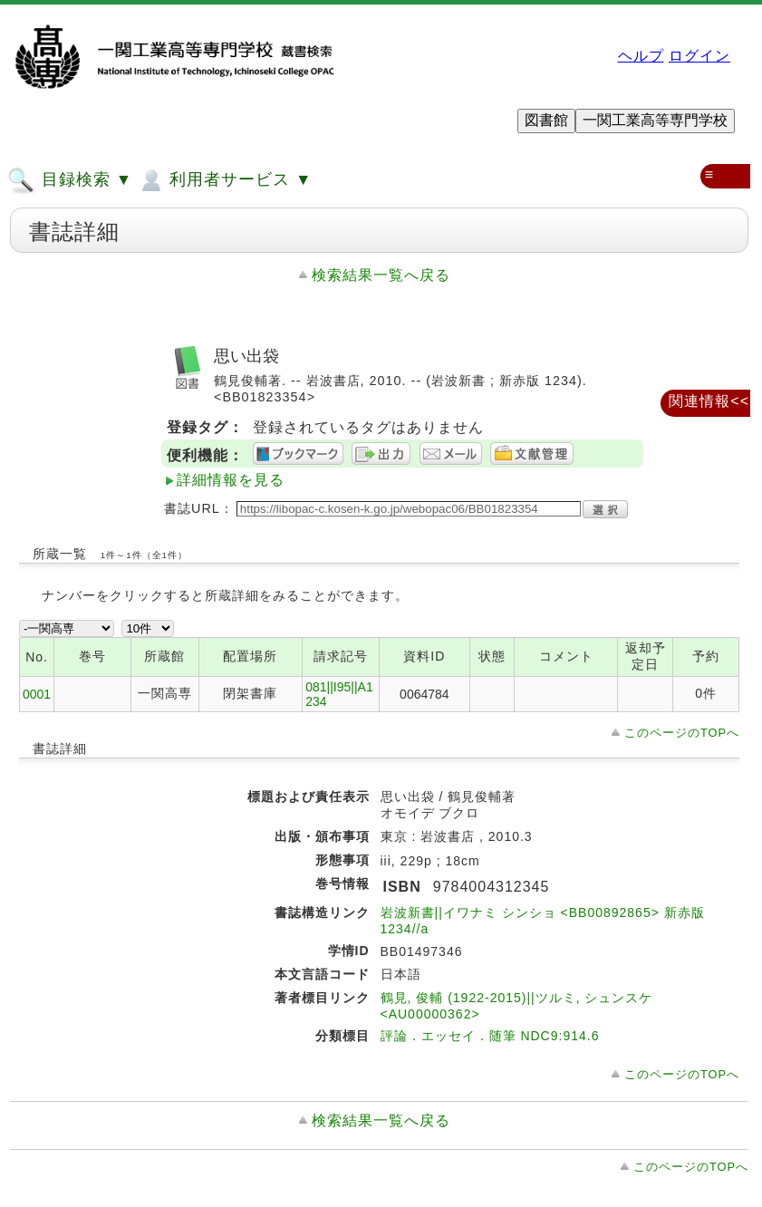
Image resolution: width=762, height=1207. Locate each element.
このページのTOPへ (681, 732)
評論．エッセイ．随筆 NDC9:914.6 (490, 1035)
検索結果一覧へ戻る (381, 275)
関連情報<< (709, 401)
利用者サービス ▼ (224, 180)
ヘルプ (641, 55)
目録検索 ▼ (69, 180)
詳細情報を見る (231, 480)
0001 (37, 694)
